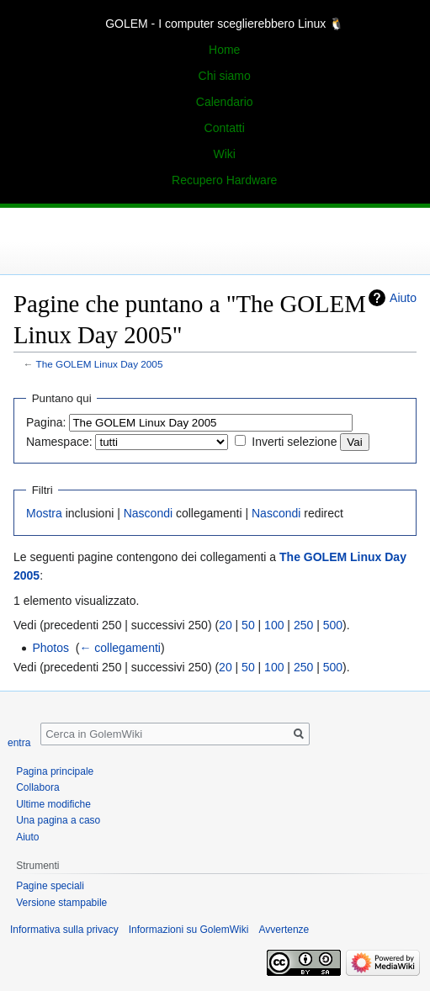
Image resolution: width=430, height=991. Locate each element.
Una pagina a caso (58, 820)
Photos (50, 647)
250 (303, 625)
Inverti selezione (294, 441)
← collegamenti (120, 647)
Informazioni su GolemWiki (189, 929)
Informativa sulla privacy (64, 929)
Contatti (224, 128)
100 (274, 625)
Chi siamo (225, 75)
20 (225, 625)
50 (248, 625)
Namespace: (59, 441)
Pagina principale (54, 771)
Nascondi (148, 513)
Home (224, 49)
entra (19, 743)
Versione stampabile (61, 903)
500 (332, 625)
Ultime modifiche (53, 804)
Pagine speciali (50, 886)
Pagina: (46, 422)
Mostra (44, 513)
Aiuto (403, 298)
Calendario (224, 102)
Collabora (37, 787)
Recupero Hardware (224, 180)
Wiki (224, 154)
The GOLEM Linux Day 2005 (99, 363)
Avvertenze (283, 929)
